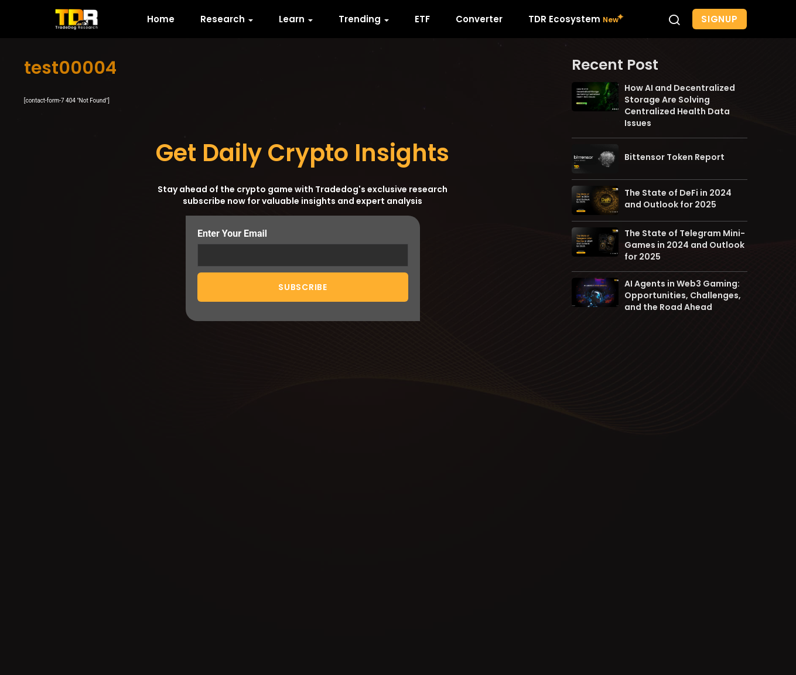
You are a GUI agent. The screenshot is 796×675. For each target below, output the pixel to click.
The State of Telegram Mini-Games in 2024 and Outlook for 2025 (684, 244)
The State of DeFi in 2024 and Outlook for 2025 (678, 198)
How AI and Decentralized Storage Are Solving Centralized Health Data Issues (679, 105)
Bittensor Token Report (674, 157)
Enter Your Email (302, 247)
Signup (719, 19)
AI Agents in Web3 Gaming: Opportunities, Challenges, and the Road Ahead (682, 295)
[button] (674, 19)
